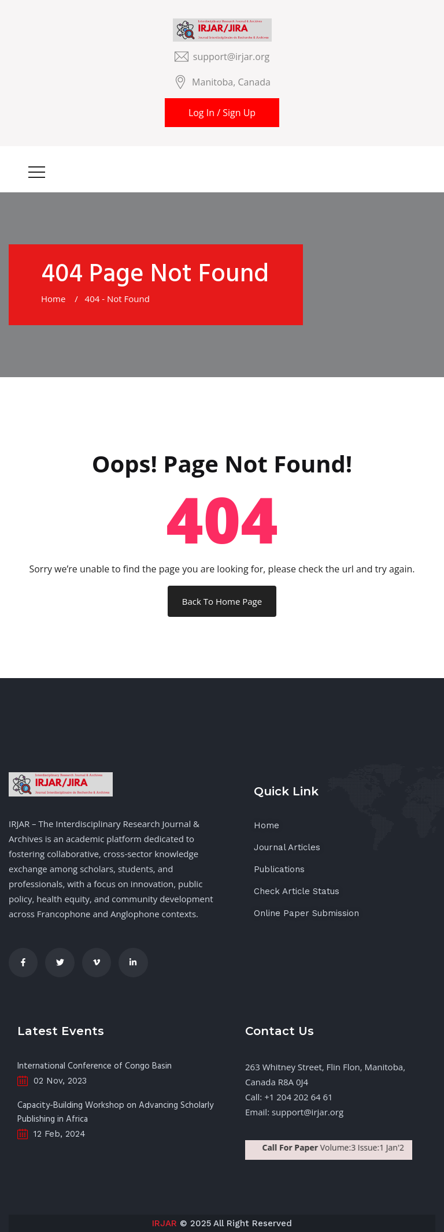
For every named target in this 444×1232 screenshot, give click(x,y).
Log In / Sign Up (222, 112)
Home (55, 298)
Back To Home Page (222, 601)
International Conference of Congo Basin (94, 1066)
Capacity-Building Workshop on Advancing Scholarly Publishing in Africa (115, 1112)
